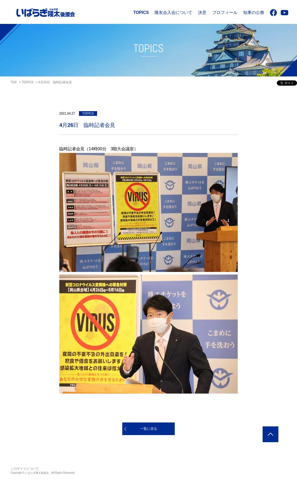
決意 (202, 12)
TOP (13, 82)
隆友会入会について (173, 12)
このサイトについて (24, 469)
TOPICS (141, 12)
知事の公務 (253, 12)
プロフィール (224, 12)
